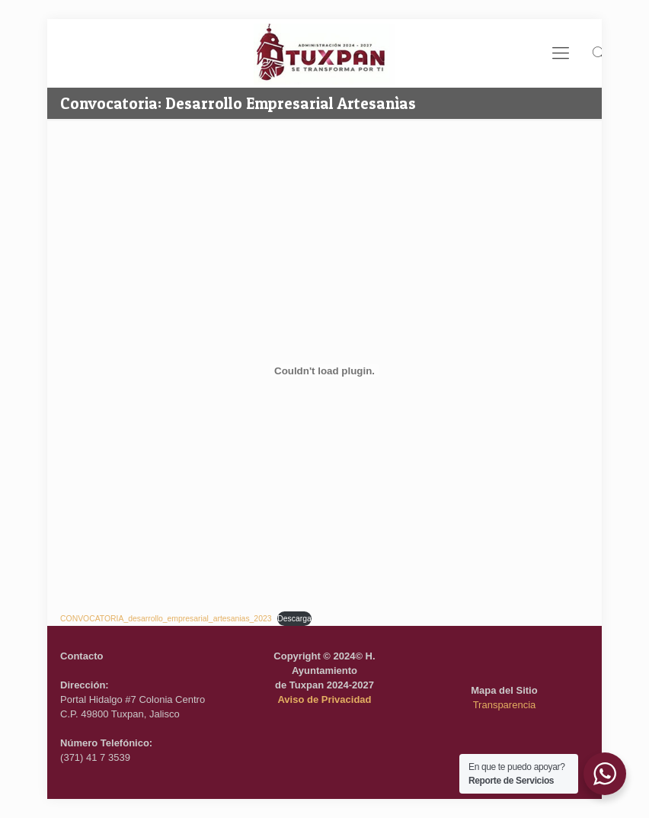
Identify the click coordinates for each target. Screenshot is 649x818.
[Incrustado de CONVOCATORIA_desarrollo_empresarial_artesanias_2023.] (324, 370)
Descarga (294, 618)
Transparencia (504, 705)
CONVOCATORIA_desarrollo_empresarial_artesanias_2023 (165, 618)
